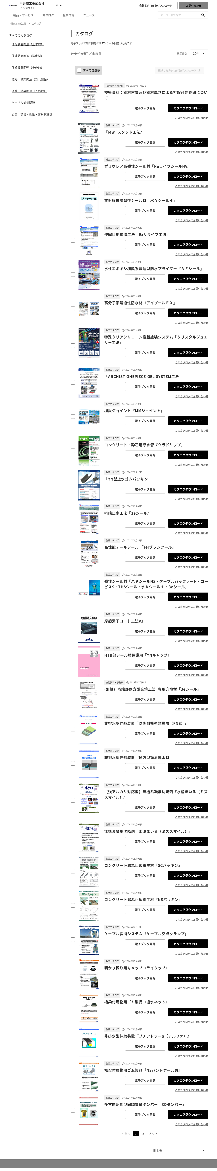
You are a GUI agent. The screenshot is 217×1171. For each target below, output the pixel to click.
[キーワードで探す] (203, 15)
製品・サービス (23, 15)
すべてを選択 (89, 70)
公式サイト (27, 8)
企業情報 (68, 15)
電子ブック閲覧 (145, 108)
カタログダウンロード (188, 108)
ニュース (89, 15)
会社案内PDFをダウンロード (155, 5)
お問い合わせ (193, 5)
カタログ (48, 15)
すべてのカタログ (20, 35)
